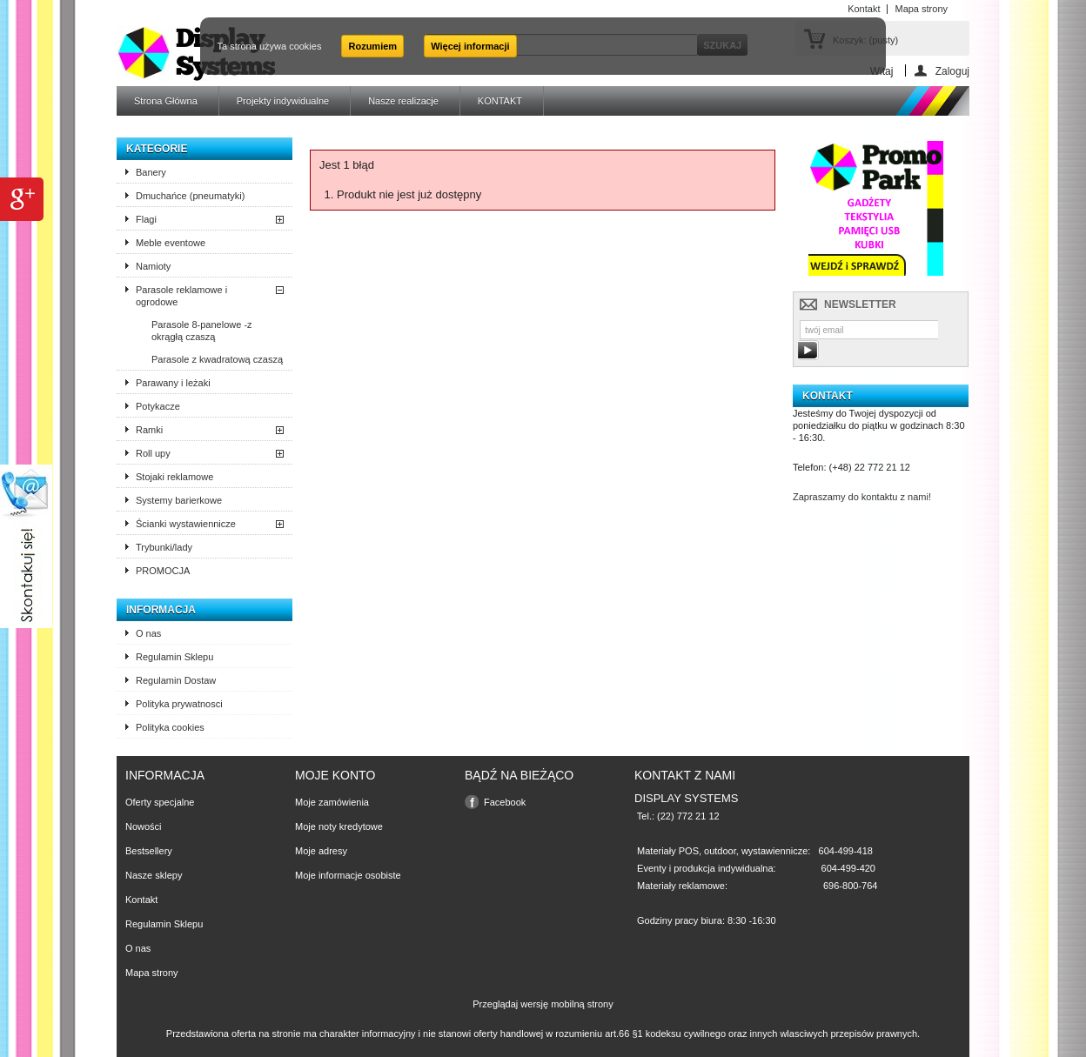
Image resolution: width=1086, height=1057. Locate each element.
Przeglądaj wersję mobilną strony (543, 1004)
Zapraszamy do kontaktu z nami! (862, 497)
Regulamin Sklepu (174, 657)
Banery (151, 172)
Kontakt (141, 899)
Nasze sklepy (153, 875)
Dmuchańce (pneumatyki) (190, 196)
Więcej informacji (470, 46)
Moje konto (335, 775)
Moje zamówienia (332, 802)
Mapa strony (151, 972)
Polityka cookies (170, 727)
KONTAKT (500, 101)
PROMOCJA (163, 570)
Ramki (149, 430)
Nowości (143, 826)
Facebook (505, 802)
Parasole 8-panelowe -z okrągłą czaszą (201, 330)
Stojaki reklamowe (174, 477)
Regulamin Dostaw (176, 680)
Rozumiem (372, 46)
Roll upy (153, 453)
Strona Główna (166, 101)
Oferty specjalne (159, 802)
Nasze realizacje (403, 101)
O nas (148, 633)
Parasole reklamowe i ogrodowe (181, 295)
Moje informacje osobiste (348, 875)
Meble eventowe (170, 242)
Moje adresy (321, 851)
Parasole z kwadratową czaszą (217, 359)
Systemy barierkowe (179, 500)
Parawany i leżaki (173, 383)
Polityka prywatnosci (179, 704)
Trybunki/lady (164, 547)
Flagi (146, 219)
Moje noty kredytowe (339, 826)
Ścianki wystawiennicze (186, 523)
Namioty (153, 266)
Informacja (161, 610)
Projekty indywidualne (283, 101)
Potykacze (158, 406)
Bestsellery (148, 851)
